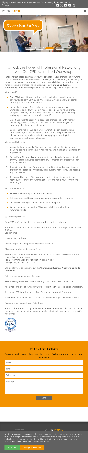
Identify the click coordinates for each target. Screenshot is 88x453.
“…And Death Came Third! (62, 281)
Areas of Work (19, 430)
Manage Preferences (32, 447)
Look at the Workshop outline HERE (27, 308)
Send (44, 398)
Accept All (12, 447)
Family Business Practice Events (45, 286)
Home (17, 427)
